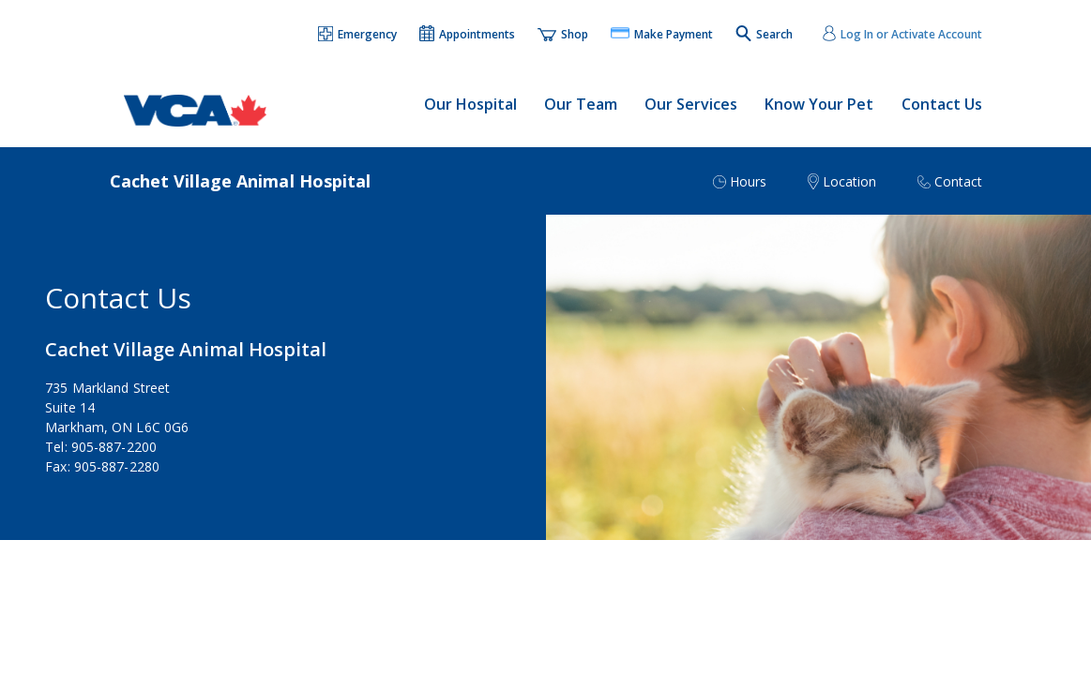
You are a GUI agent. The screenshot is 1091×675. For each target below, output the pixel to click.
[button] (358, 35)
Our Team (580, 104)
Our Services (690, 104)
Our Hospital (470, 104)
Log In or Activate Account (911, 34)
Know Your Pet (819, 104)
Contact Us (942, 104)
